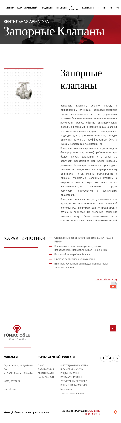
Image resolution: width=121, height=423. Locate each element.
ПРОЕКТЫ (61, 7)
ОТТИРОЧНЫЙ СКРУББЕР (73, 381)
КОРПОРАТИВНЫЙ (27, 7)
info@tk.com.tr (11, 389)
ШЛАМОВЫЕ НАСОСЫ (71, 369)
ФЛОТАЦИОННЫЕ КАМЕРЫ (74, 365)
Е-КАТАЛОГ (74, 8)
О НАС (41, 365)
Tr (99, 7)
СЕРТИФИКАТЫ (46, 373)
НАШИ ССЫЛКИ (46, 377)
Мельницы (66, 389)
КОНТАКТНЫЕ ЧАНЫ (71, 377)
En (104, 7)
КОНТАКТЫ (88, 7)
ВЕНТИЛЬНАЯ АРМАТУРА (73, 385)
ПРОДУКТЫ (46, 7)
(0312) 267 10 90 (12, 381)
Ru (117, 7)
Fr (111, 7)
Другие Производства (72, 393)
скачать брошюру (106, 279)
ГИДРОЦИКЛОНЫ (69, 373)
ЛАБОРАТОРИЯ (46, 369)
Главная (10, 7)
